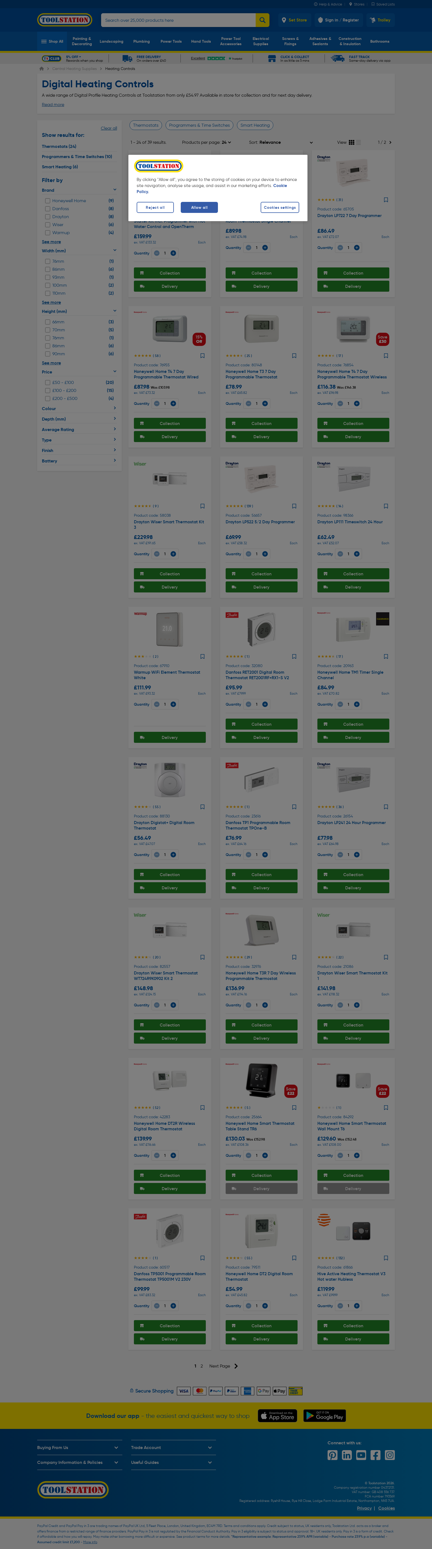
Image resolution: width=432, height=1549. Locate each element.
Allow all (199, 207)
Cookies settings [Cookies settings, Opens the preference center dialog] (280, 207)
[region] (217, 188)
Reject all (155, 207)
